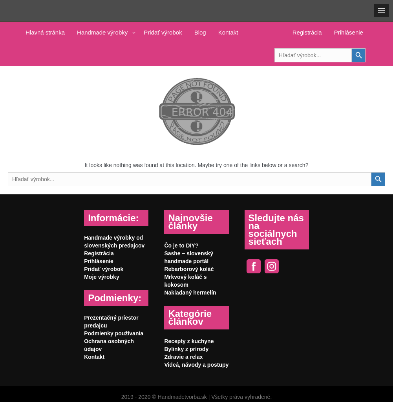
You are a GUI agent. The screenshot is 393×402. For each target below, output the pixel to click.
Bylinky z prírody (186, 349)
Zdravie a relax (183, 357)
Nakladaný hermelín (190, 292)
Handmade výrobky (102, 32)
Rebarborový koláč (189, 269)
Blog (200, 32)
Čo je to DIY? (181, 245)
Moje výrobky (101, 277)
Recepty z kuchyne (189, 341)
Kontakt (228, 32)
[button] (381, 10)
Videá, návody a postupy (196, 365)
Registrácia (307, 32)
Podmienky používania (113, 333)
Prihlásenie (348, 32)
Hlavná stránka (45, 32)
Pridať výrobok (163, 32)
